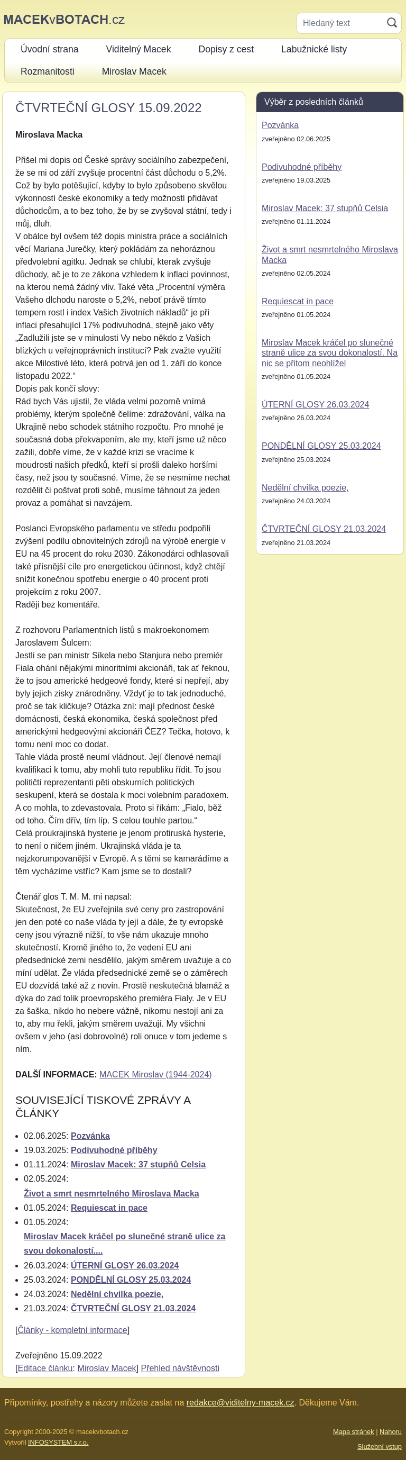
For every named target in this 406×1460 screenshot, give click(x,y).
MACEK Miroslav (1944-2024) (155, 1074)
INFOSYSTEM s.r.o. (58, 1442)
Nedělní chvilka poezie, (117, 1294)
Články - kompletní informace (72, 1330)
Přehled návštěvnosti (180, 1368)
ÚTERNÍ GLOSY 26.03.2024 (125, 1265)
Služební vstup (379, 1446)
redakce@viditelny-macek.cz (240, 1402)
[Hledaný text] (340, 23)
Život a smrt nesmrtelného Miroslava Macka (111, 1193)
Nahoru (391, 1432)
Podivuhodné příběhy (114, 1150)
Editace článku (44, 1368)
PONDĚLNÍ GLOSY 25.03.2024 (131, 1279)
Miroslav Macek (106, 1368)
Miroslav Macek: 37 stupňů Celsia (138, 1164)
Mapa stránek (353, 1432)
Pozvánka (90, 1135)
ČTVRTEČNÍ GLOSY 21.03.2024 (133, 1308)
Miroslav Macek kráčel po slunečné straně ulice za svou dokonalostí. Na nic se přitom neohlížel (330, 352)
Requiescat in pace (109, 1207)
